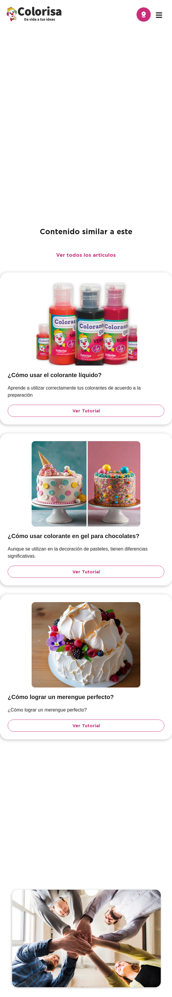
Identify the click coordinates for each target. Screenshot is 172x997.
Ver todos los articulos (86, 255)
